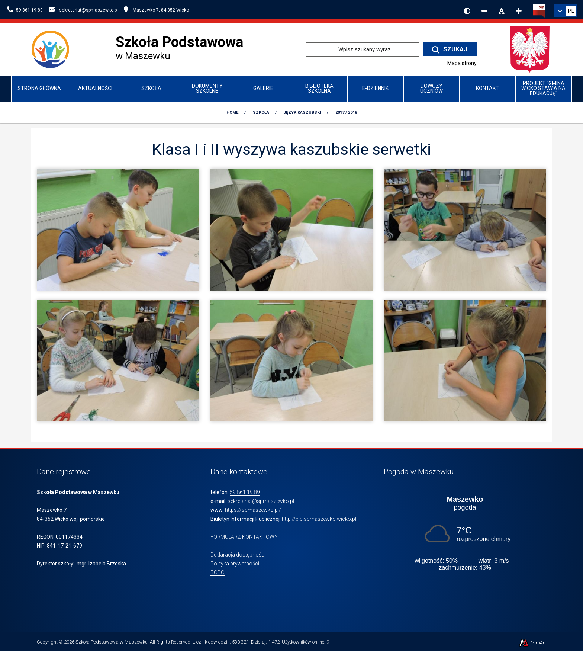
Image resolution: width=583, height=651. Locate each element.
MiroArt (532, 642)
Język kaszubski (302, 112)
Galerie (263, 88)
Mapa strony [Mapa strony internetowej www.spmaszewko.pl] (462, 63)
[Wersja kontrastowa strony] (467, 11)
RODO (217, 572)
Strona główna (39, 88)
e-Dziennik (375, 88)
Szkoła (151, 88)
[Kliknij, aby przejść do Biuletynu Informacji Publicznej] (539, 10)
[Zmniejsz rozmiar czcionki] (484, 11)
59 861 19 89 (245, 492)
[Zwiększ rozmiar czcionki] (518, 11)
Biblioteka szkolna (319, 88)
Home (232, 112)
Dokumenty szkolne (207, 88)
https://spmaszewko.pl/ (253, 510)
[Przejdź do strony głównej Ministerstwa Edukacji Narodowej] (530, 48)
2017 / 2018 (346, 112)
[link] (565, 10)
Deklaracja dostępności (237, 555)
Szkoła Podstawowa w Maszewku (111, 642)
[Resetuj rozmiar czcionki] (501, 11)
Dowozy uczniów (431, 88)
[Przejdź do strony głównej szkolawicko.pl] (53, 48)
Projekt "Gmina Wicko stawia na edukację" (543, 88)
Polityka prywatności (234, 564)
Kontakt (487, 88)
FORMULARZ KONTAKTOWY (244, 537)
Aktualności (95, 88)
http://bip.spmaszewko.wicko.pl (319, 519)
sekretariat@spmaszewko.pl (261, 501)
